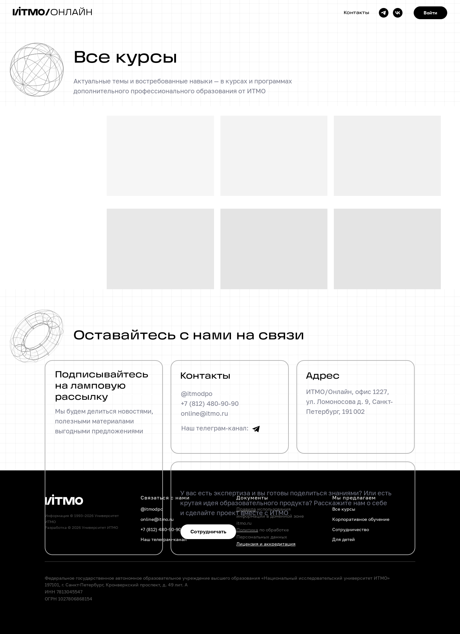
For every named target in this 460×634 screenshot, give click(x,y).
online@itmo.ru (204, 413)
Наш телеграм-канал (164, 539)
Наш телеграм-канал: (215, 428)
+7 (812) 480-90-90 (210, 403)
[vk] (397, 13)
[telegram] (383, 13)
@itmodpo (197, 393)
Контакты (356, 13)
